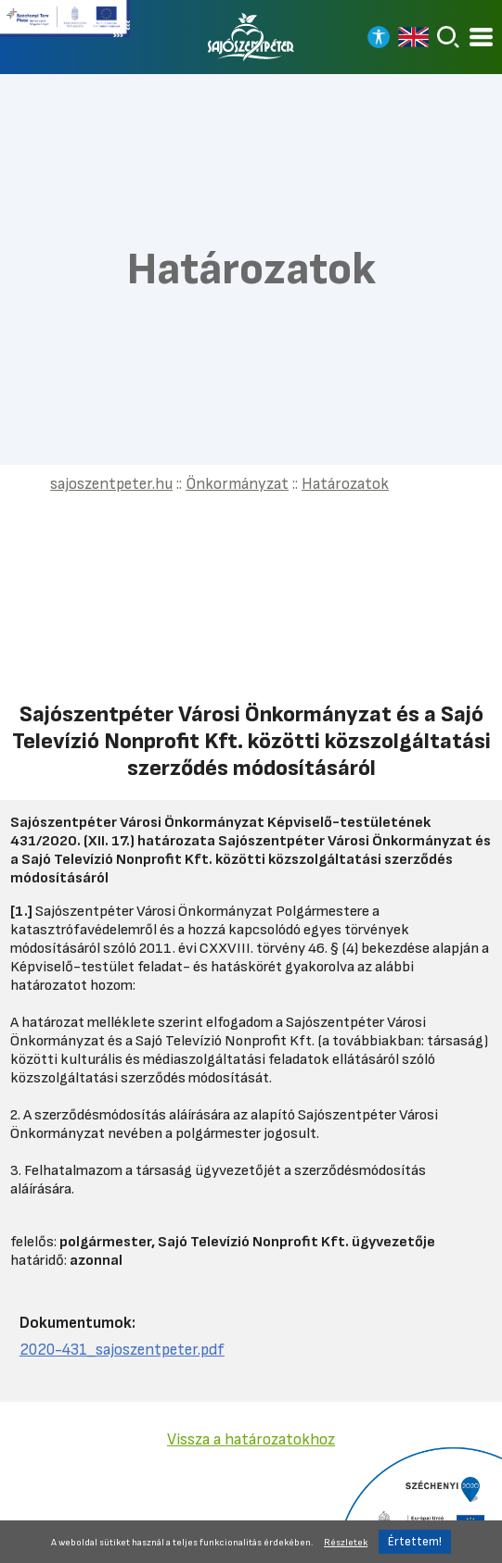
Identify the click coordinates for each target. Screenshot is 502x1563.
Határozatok (345, 484)
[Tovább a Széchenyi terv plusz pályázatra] (65, 26)
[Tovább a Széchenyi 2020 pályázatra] (418, 1503)
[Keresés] (448, 37)
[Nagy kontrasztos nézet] (378, 37)
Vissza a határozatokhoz (251, 1439)
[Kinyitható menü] (481, 37)
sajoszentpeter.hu (111, 484)
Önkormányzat (237, 484)
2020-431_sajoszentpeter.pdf (122, 1349)
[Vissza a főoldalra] (251, 37)
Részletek (345, 1542)
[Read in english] (413, 37)
